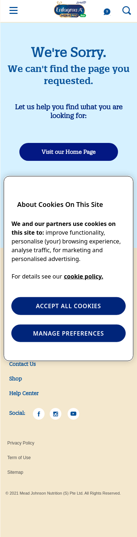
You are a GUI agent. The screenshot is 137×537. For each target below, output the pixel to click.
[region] (68, 268)
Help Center (24, 393)
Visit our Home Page (69, 151)
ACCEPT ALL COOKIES (68, 306)
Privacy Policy (20, 443)
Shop (15, 378)
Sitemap (15, 472)
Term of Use (19, 457)
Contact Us (22, 364)
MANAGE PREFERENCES (68, 333)
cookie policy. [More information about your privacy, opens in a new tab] (83, 276)
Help (108, 12)
